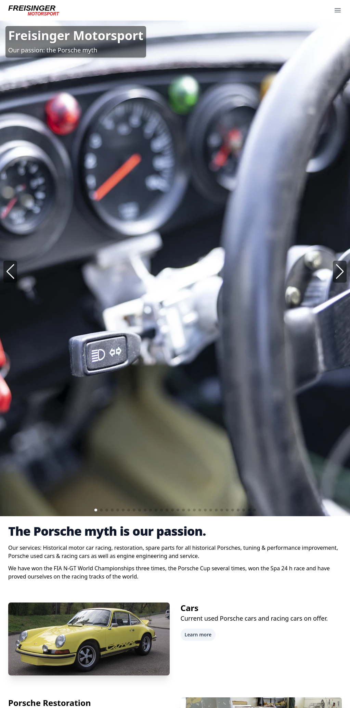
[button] (340, 272)
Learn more (198, 634)
